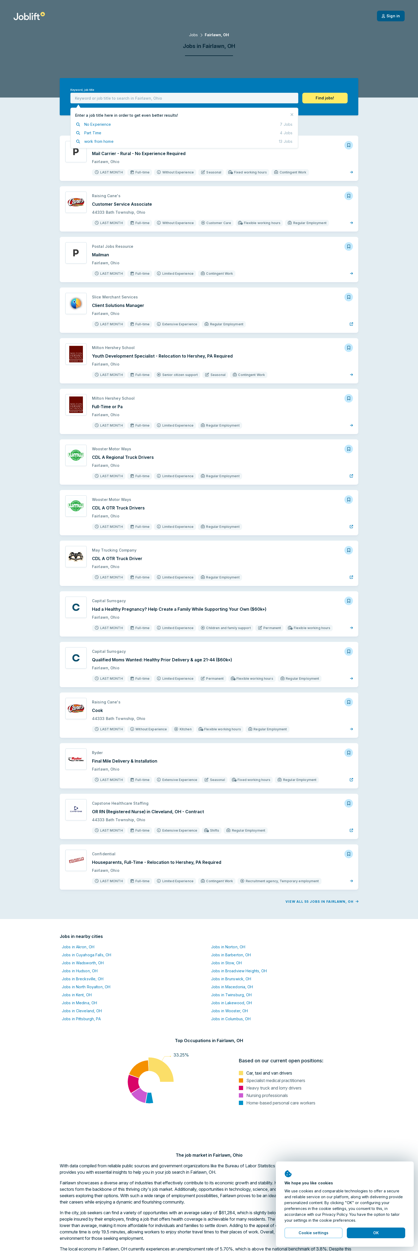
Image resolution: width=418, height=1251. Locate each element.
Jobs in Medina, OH (79, 1003)
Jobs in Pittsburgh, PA (81, 1019)
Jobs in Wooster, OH (229, 1011)
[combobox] (184, 98)
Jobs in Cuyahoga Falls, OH (86, 955)
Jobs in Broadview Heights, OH (239, 971)
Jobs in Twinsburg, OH (231, 995)
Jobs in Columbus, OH (231, 1019)
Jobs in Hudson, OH (80, 971)
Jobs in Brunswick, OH (231, 979)
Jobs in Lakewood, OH (231, 1003)
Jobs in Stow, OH (226, 963)
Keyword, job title (82, 90)
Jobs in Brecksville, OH (82, 979)
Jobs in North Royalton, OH (86, 987)
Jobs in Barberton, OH (231, 955)
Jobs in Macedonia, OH (232, 987)
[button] (325, 98)
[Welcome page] (29, 16)
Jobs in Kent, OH (77, 995)
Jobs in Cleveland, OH (82, 1011)
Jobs (193, 35)
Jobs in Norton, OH (228, 947)
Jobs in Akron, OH (78, 947)
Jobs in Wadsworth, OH (83, 963)
